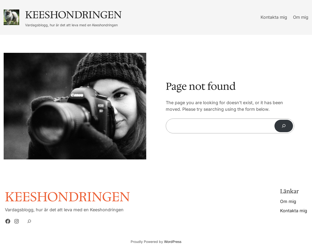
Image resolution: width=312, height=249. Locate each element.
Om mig (300, 17)
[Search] (283, 126)
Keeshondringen (73, 14)
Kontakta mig (274, 17)
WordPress (172, 242)
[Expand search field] (29, 221)
